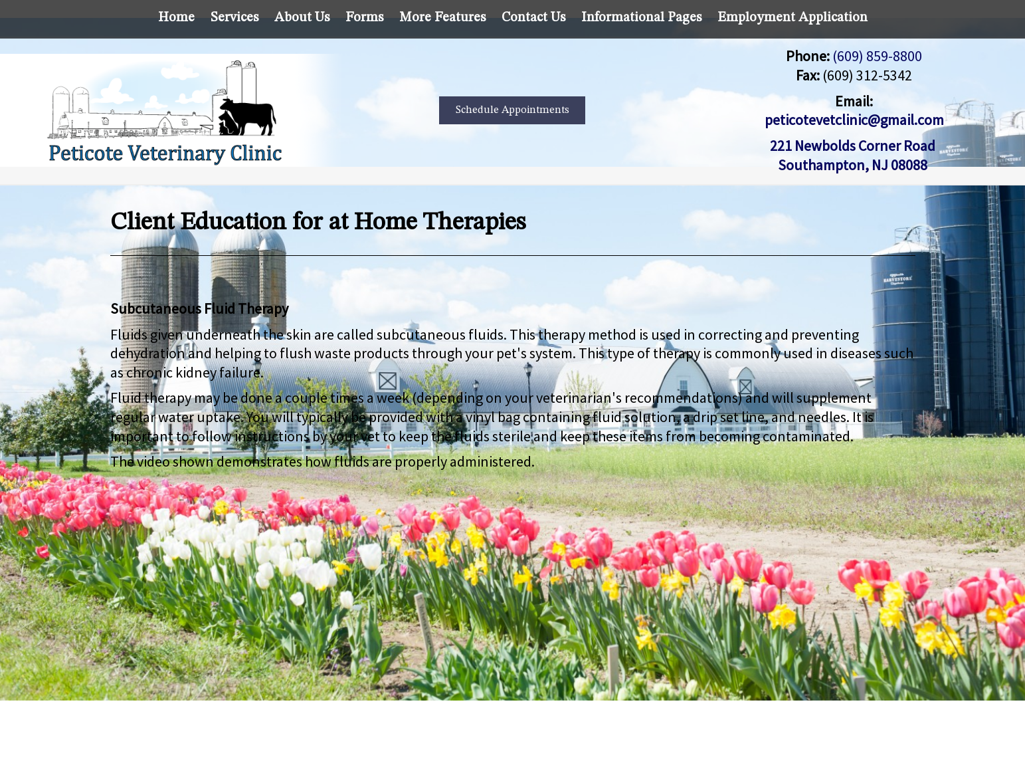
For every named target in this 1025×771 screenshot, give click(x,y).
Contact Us (533, 18)
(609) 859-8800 (877, 56)
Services (234, 18)
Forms (364, 18)
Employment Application (792, 18)
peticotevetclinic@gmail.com (854, 119)
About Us (301, 18)
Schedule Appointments (512, 110)
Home (176, 18)
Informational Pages (641, 18)
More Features (442, 18)
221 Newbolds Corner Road (854, 145)
